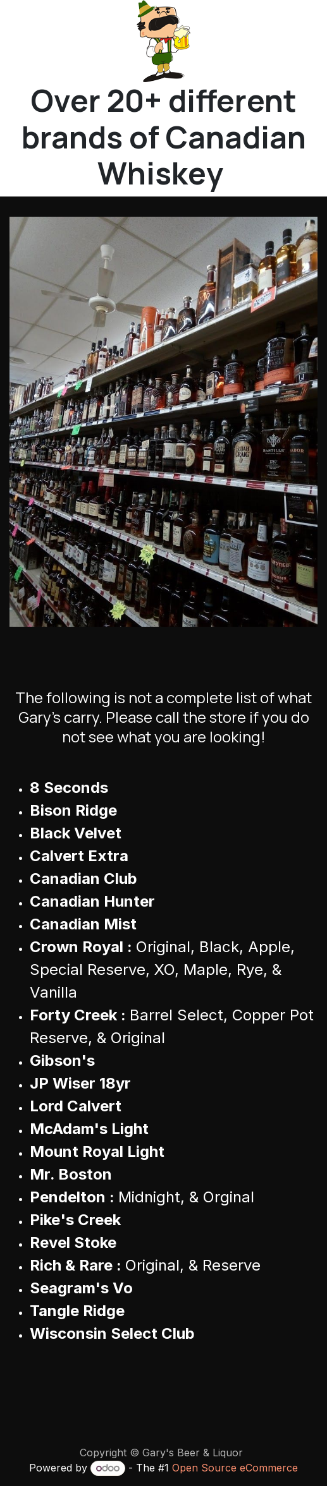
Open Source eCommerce (235, 1467)
